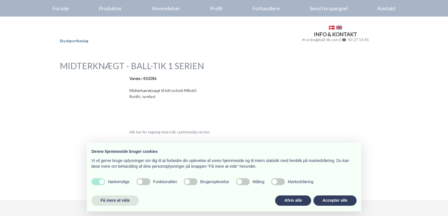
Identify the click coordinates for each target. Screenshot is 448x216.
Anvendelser (166, 8)
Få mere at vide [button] (115, 200)
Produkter (110, 8)
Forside (60, 8)
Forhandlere (266, 8)
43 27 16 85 (358, 39)
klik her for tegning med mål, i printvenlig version (169, 132)
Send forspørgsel (329, 8)
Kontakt (386, 8)
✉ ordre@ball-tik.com (320, 39)
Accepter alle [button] (335, 200)
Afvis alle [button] (293, 200)
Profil (216, 8)
